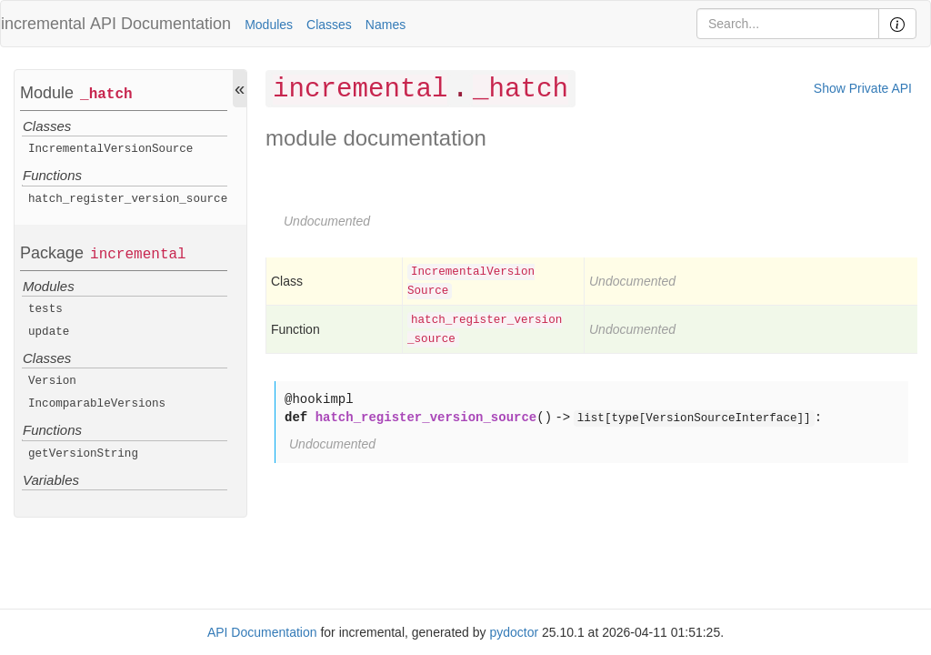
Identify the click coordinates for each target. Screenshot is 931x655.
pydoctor (513, 632)
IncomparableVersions (96, 404)
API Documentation (160, 24)
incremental (138, 255)
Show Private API (863, 88)
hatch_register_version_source (127, 199)
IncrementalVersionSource (110, 149)
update (48, 332)
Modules (269, 24)
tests (45, 309)
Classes (329, 24)
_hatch (106, 94)
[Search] (787, 23)
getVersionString (83, 454)
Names (385, 24)
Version (52, 381)
